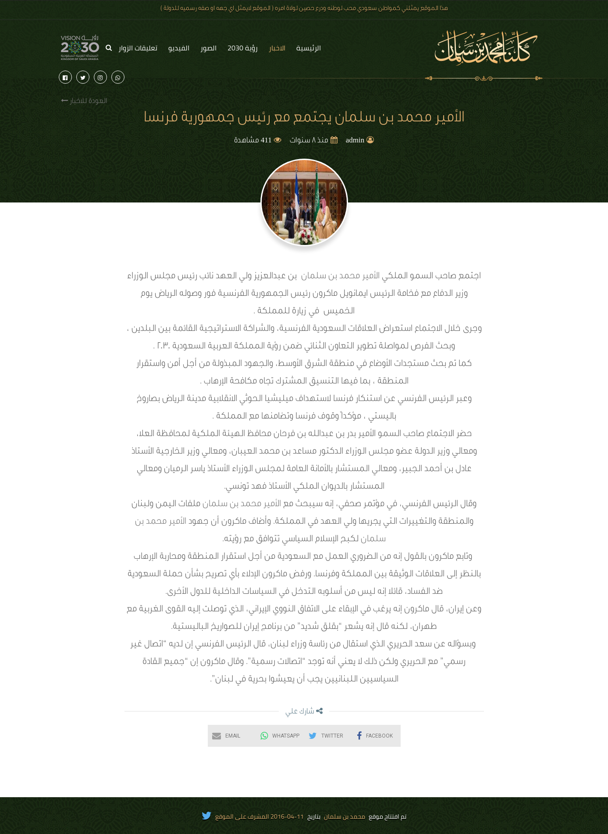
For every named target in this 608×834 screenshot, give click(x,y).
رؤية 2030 (243, 47)
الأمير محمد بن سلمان (340, 277)
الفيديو (178, 47)
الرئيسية (308, 47)
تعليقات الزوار (137, 47)
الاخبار (277, 47)
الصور (208, 47)
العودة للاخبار (84, 101)
